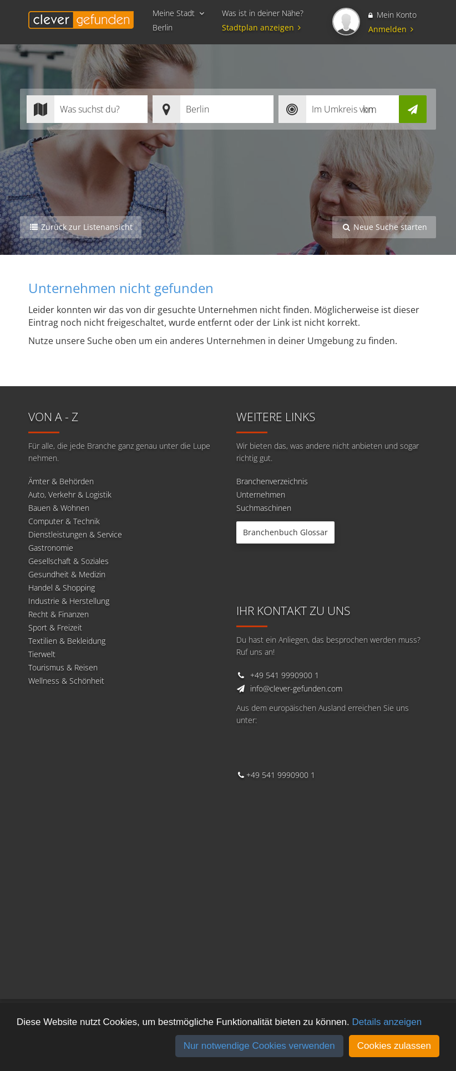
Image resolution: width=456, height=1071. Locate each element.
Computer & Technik (64, 521)
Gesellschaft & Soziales (68, 561)
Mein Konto (392, 14)
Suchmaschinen (263, 508)
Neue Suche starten (384, 227)
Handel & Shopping (61, 587)
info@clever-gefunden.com (296, 688)
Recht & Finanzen (58, 614)
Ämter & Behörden (61, 481)
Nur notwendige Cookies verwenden (259, 1046)
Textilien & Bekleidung (66, 641)
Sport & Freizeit (55, 627)
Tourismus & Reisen (63, 667)
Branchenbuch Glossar (285, 532)
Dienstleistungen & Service (75, 534)
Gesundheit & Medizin (66, 574)
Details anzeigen (387, 1022)
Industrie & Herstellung (68, 601)
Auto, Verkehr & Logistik (70, 494)
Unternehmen (260, 494)
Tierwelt (41, 654)
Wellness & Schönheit (66, 680)
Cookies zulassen (394, 1046)
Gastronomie (50, 547)
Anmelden (390, 29)
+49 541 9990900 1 (284, 675)
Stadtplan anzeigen (263, 27)
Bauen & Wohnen (58, 508)
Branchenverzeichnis (272, 481)
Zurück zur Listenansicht (81, 227)
